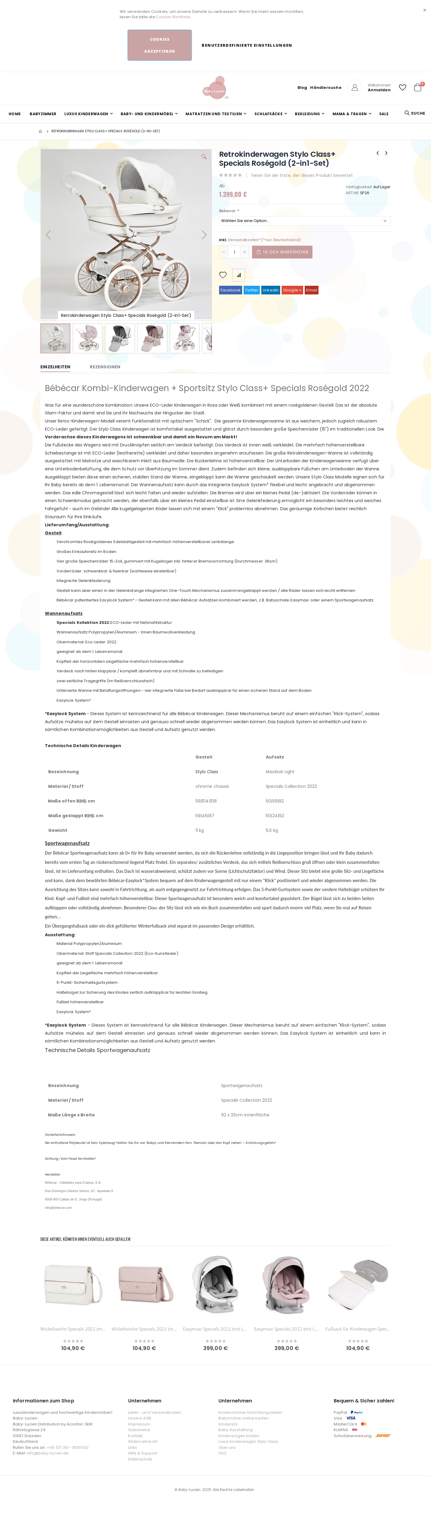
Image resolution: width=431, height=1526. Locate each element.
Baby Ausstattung (235, 1430)
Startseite (41, 131)
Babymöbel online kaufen (243, 1418)
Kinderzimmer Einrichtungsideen (250, 1412)
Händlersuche (325, 87)
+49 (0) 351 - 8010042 (67, 1447)
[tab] (59, 367)
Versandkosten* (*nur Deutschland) (264, 240)
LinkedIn (271, 290)
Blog (302, 87)
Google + (292, 290)
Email (311, 290)
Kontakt (135, 1436)
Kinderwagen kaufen (238, 1436)
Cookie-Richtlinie (173, 17)
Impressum (139, 1424)
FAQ (222, 1453)
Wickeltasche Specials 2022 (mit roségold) (73, 1329)
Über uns (227, 1447)
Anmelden (379, 90)
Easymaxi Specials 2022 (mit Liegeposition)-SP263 (286, 1329)
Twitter (251, 290)
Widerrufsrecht (142, 1441)
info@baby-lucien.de (48, 1453)
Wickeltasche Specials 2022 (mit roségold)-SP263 (144, 1329)
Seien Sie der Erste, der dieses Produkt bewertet (302, 175)
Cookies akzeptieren (159, 45)
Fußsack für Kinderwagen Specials (358, 1329)
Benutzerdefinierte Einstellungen (247, 45)
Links (132, 1447)
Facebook (231, 290)
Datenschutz (140, 1459)
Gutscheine (139, 1430)
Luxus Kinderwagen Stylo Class (248, 1441)
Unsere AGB (139, 1418)
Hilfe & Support (142, 1453)
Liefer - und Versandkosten (154, 1412)
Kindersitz (228, 1424)
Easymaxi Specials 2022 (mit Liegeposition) (215, 1329)
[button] (402, 88)
